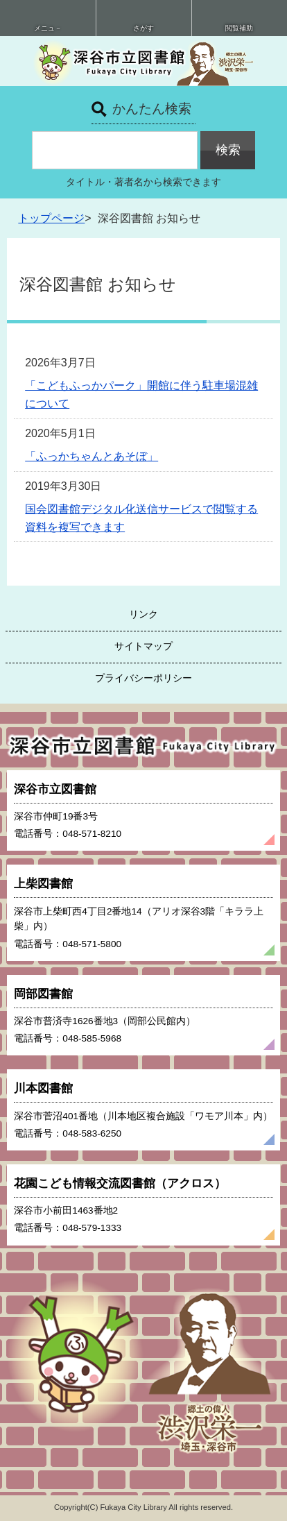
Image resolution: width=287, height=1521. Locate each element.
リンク (143, 614)
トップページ (51, 218)
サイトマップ (143, 646)
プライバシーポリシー (143, 677)
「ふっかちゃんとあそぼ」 (91, 456)
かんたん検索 (151, 108)
